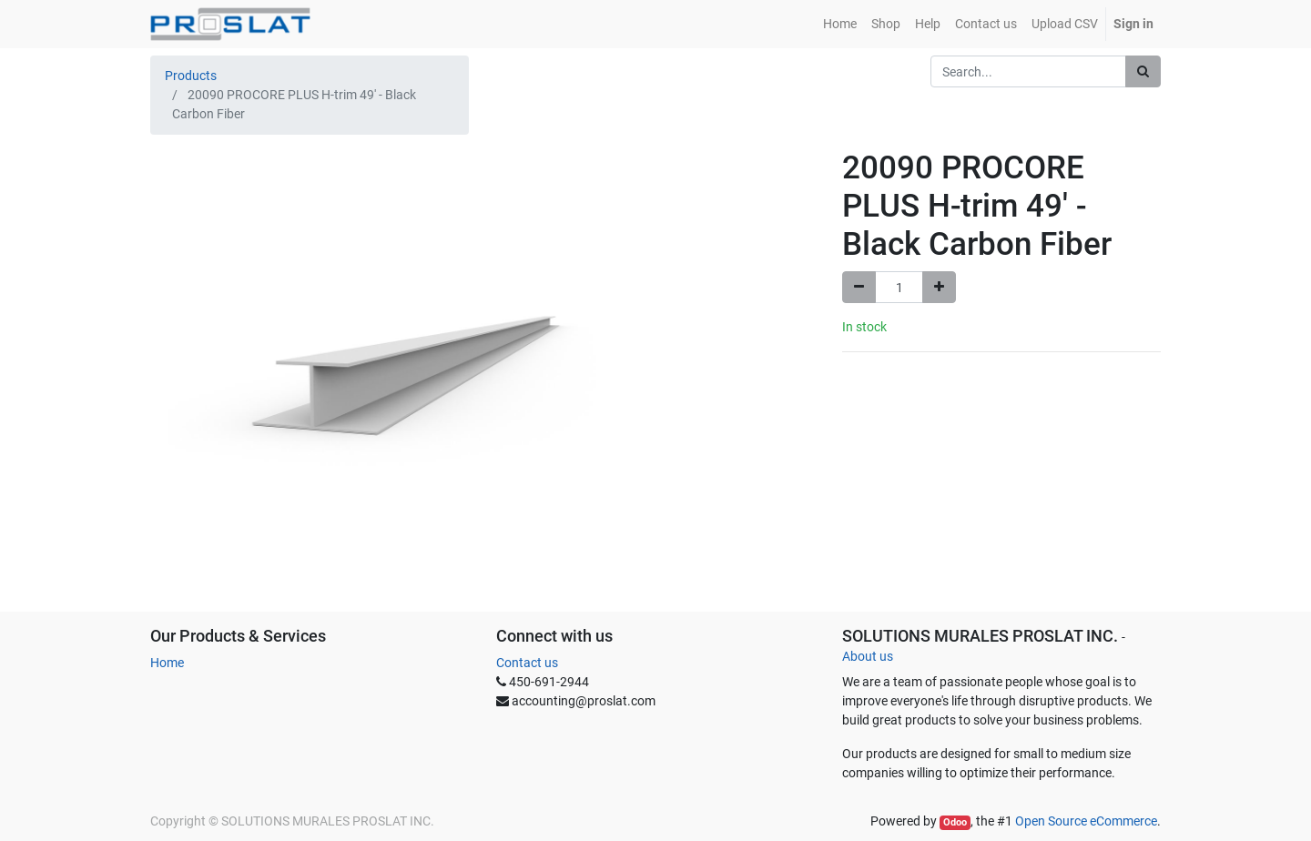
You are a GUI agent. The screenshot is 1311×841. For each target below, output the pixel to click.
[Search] (1143, 71)
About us (867, 656)
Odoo (955, 822)
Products (191, 75)
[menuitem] (840, 24)
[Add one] (939, 287)
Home (167, 662)
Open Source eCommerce (1086, 821)
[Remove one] (859, 287)
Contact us (527, 662)
